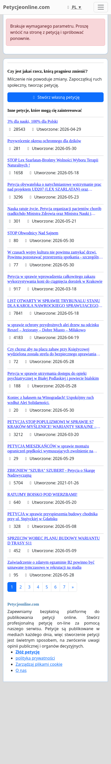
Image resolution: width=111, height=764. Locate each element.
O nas (21, 670)
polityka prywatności (35, 658)
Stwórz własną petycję (55, 97)
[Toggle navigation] (101, 7)
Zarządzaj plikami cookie (39, 664)
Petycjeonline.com (26, 7)
